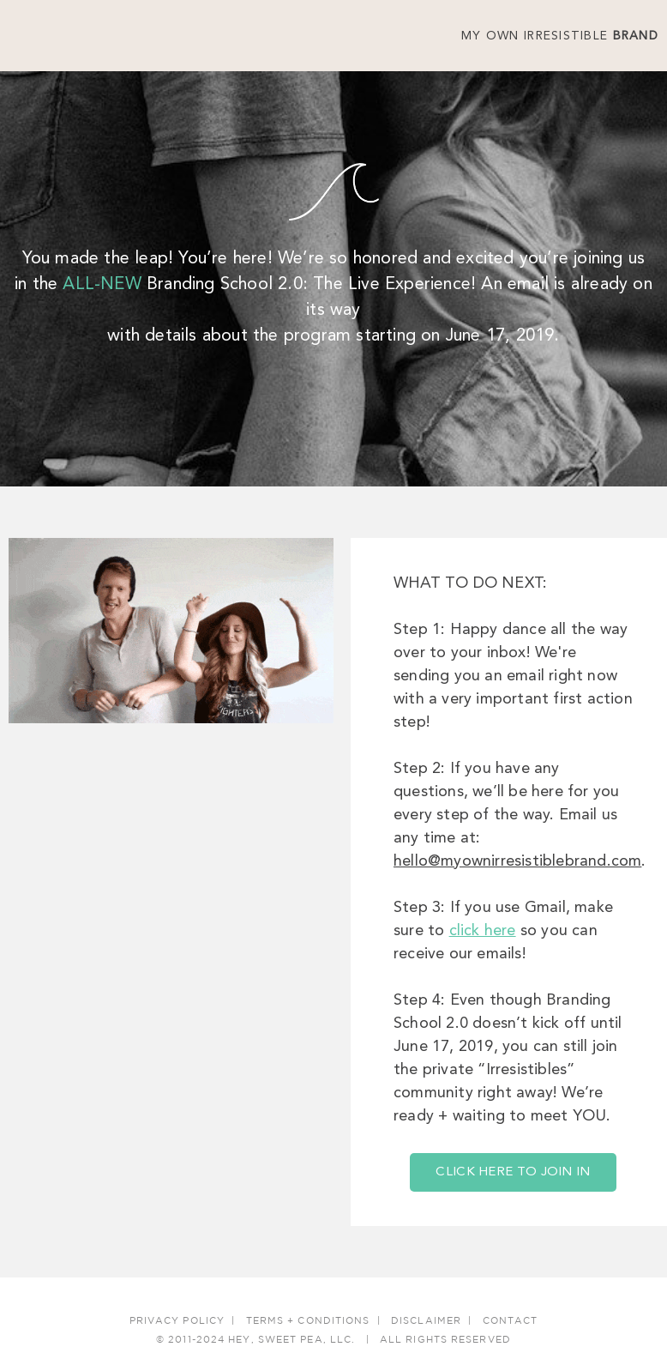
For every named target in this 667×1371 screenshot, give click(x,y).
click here (482, 931)
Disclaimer (426, 1321)
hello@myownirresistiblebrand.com (517, 861)
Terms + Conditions (308, 1321)
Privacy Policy (177, 1321)
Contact (510, 1321)
